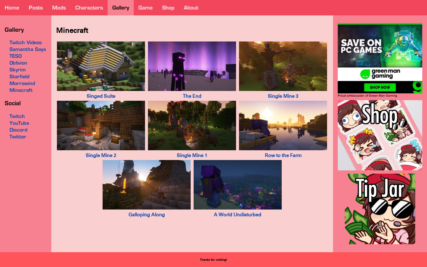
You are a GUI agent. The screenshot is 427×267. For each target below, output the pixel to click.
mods (59, 7)
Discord (18, 130)
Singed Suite (101, 96)
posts (36, 7)
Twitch (17, 116)
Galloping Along (146, 215)
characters (89, 7)
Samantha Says (27, 49)
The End (192, 96)
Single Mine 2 (101, 155)
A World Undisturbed (237, 215)
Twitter (17, 137)
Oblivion (18, 63)
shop (168, 7)
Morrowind (22, 83)
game (145, 7)
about (191, 7)
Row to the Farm (283, 155)
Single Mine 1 (192, 155)
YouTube (19, 123)
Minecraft (21, 90)
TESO (15, 56)
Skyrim (17, 70)
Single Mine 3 (283, 96)
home (12, 7)
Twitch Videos (25, 42)
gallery (120, 7)
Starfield (19, 76)
